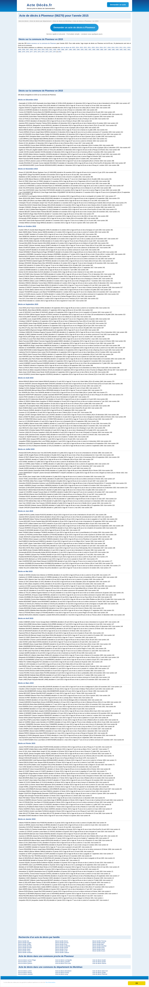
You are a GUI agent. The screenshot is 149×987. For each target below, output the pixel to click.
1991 (89, 49)
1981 (128, 49)
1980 (19, 51)
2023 (81, 47)
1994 (78, 49)
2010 (128, 47)
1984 (117, 49)
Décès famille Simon (61, 940)
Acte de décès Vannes (25, 972)
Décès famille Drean (98, 942)
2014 (113, 47)
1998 (62, 49)
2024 (77, 47)
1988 (101, 49)
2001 (50, 49)
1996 (70, 49)
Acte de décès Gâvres (99, 962)
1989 (97, 49)
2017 (105, 47)
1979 (23, 51)
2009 (19, 49)
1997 (66, 49)
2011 (124, 47)
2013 (117, 47)
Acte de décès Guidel (99, 959)
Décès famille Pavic (98, 947)
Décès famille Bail (97, 943)
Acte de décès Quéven (25, 962)
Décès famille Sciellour (25, 951)
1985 (113, 49)
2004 (39, 49)
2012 (120, 47)
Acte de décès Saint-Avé (100, 970)
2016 (109, 47)
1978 (27, 51)
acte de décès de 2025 (67, 47)
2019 (97, 47)
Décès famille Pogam (24, 942)
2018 (101, 47)
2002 (47, 49)
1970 (59, 51)
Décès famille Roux (61, 943)
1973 (46, 51)
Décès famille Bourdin (25, 945)
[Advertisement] (74, 70)
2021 (89, 47)
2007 (27, 49)
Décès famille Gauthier (99, 945)
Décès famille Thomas (99, 940)
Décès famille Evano (98, 950)
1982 (125, 49)
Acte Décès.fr (39, 5)
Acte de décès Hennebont (63, 970)
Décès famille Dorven (61, 942)
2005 (35, 49)
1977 (31, 51)
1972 (50, 51)
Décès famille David (98, 948)
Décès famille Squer (24, 948)
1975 (39, 51)
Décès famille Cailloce (62, 951)
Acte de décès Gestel (99, 961)
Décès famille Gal (23, 940)
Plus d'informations (78, 983)
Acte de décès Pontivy (62, 972)
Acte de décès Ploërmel (99, 973)
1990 (93, 49)
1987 (105, 49)
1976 (35, 51)
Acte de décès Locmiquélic (63, 959)
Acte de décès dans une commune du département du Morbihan (50, 966)
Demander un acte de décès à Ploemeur (74, 27)
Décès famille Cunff (61, 950)
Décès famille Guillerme (62, 945)
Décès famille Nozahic (25, 947)
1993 (82, 49)
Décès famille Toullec (24, 943)
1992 (86, 49)
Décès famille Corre (61, 948)
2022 (85, 47)
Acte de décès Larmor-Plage (27, 959)
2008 (23, 49)
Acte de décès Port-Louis (63, 962)
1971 (54, 51)
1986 (109, 49)
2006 (31, 49)
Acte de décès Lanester (62, 961)
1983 (121, 49)
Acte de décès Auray (61, 973)
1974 (42, 51)
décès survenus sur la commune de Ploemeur (41, 42)
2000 (54, 49)
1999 (58, 49)
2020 (93, 47)
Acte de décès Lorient (25, 961)
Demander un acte (118, 5)
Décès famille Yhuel (24, 950)
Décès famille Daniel (61, 947)
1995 (74, 49)
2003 (43, 49)
